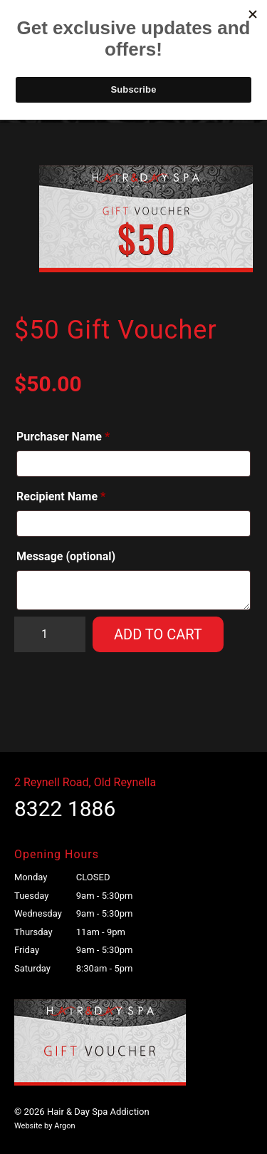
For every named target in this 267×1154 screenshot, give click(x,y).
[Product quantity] (49, 634)
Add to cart (158, 634)
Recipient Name (60, 496)
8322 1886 (64, 808)
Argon (64, 1125)
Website (28, 1125)
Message (65, 556)
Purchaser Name (63, 436)
